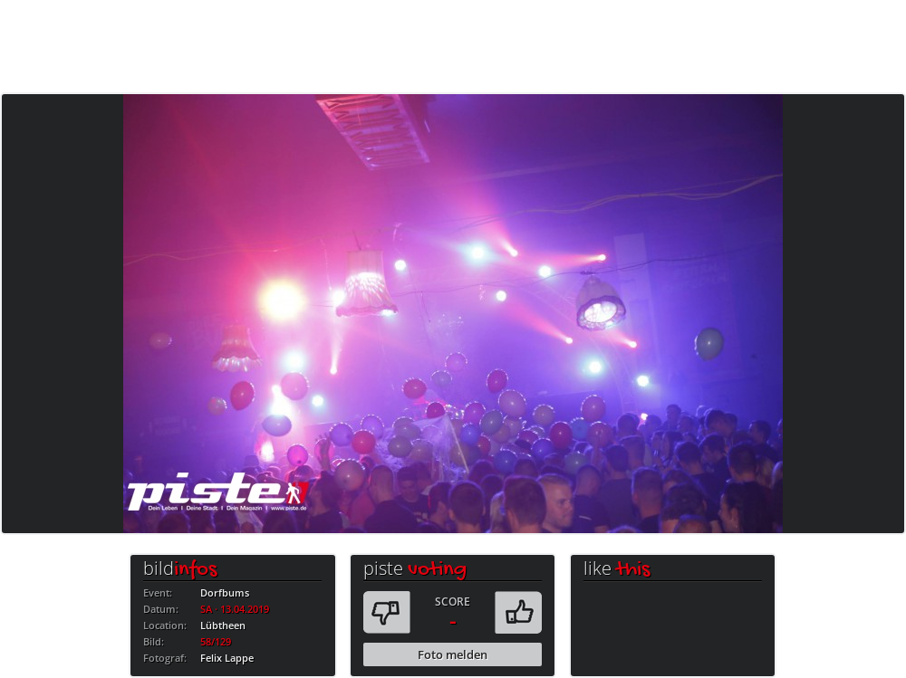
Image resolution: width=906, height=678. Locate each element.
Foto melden (452, 654)
